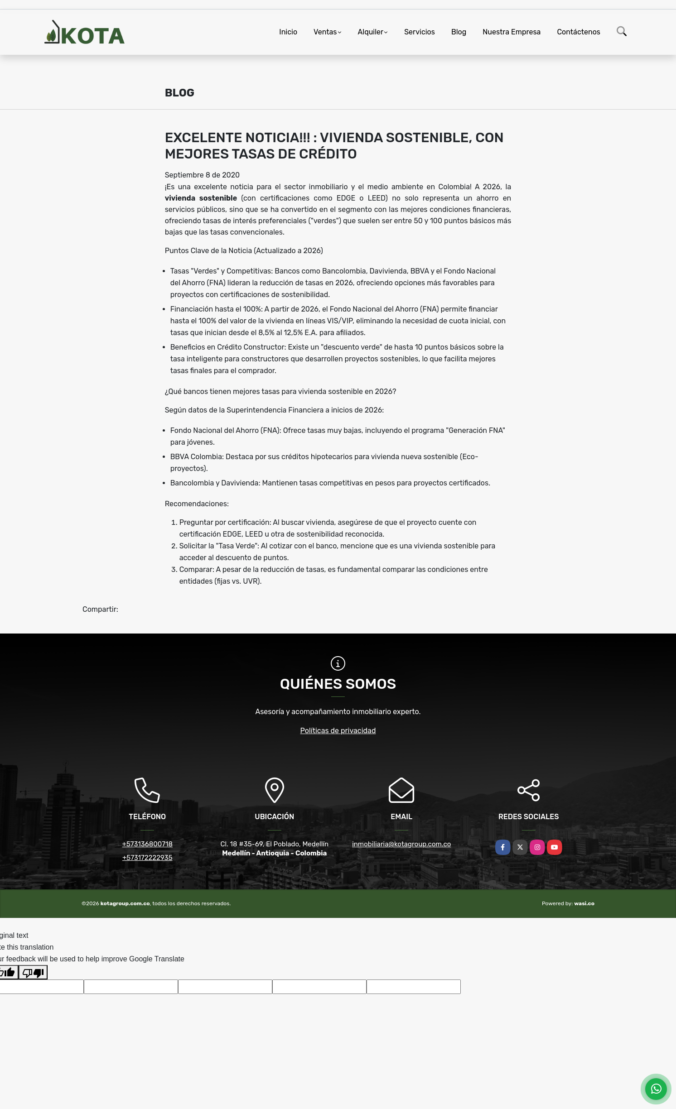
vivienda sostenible (201, 198)
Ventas (325, 32)
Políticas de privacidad (338, 730)
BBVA (419, 271)
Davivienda (388, 271)
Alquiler (371, 32)
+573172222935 (147, 858)
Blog (458, 32)
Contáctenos (578, 32)
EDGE (232, 534)
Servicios (419, 32)
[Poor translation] (33, 972)
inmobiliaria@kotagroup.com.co (401, 844)
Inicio (288, 32)
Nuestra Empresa (512, 32)
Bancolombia (344, 271)
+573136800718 (147, 844)
